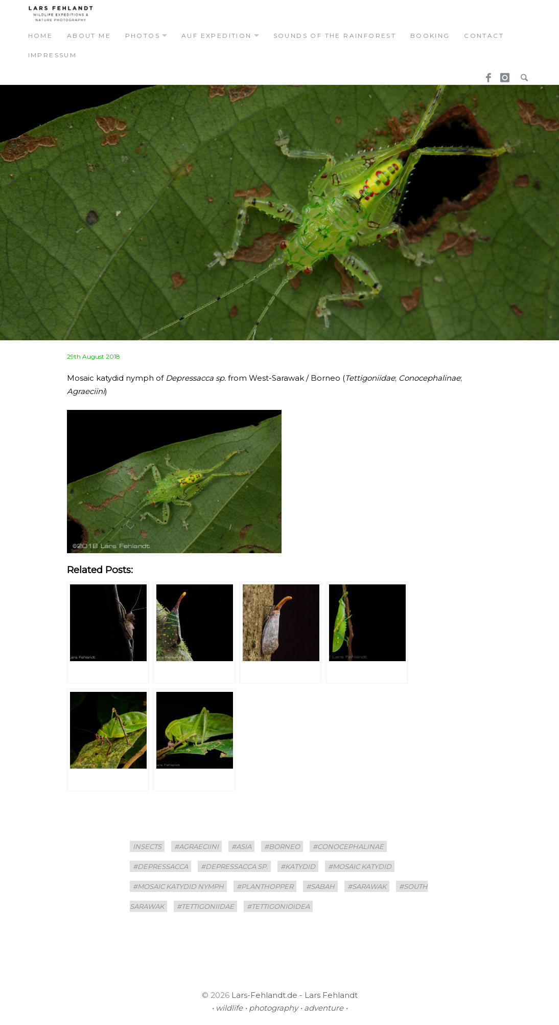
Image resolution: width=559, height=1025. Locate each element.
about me (89, 35)
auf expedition (216, 35)
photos (142, 35)
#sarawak (366, 886)
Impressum (52, 55)
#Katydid (298, 866)
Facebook (485, 74)
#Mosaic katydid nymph (178, 886)
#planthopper (265, 886)
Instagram (503, 74)
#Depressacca (160, 866)
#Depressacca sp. (234, 866)
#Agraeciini (196, 846)
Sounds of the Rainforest (335, 35)
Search (522, 74)
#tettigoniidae (205, 906)
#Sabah (320, 886)
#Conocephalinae (348, 846)
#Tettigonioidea (278, 906)
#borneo (282, 846)
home (40, 35)
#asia (241, 846)
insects (147, 846)
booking (430, 35)
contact (484, 35)
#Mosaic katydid (359, 866)
